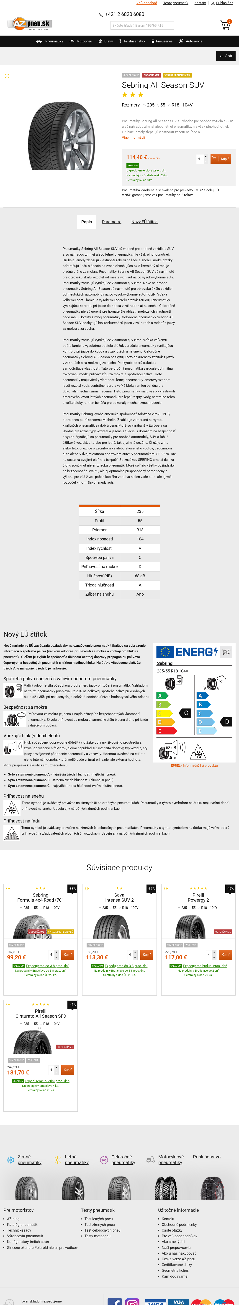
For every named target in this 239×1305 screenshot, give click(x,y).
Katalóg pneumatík (22, 1189)
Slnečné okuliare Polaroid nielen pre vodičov (42, 1212)
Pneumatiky (31, 43)
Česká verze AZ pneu (178, 1223)
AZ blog (13, 1183)
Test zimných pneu (100, 1189)
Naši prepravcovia (176, 1212)
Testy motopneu (98, 1200)
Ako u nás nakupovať (179, 1218)
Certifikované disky (177, 1229)
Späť (227, 56)
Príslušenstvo (135, 42)
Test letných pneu (99, 1183)
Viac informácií (133, 137)
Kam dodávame (174, 1241)
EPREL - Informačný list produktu (194, 765)
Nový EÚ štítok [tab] (149, 221)
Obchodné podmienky (179, 1189)
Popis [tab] (80, 221)
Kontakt (199, 3)
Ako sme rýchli (173, 1206)
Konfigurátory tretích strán (28, 1206)
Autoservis (202, 43)
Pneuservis (167, 43)
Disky (100, 43)
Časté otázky (172, 1195)
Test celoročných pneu (103, 1195)
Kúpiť (219, 158)
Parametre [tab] (111, 221)
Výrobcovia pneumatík (25, 1200)
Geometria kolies (175, 1235)
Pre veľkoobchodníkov (179, 1200)
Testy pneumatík (173, 3)
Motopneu (69, 43)
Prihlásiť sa (221, 3)
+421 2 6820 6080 (124, 14)
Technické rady (19, 1195)
